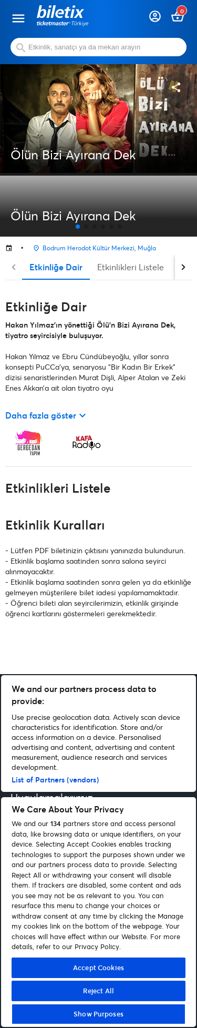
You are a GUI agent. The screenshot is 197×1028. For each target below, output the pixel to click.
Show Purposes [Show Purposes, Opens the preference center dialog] (98, 1014)
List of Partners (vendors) (55, 780)
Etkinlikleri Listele (130, 266)
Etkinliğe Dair (55, 266)
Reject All (98, 990)
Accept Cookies (98, 967)
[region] (98, 851)
